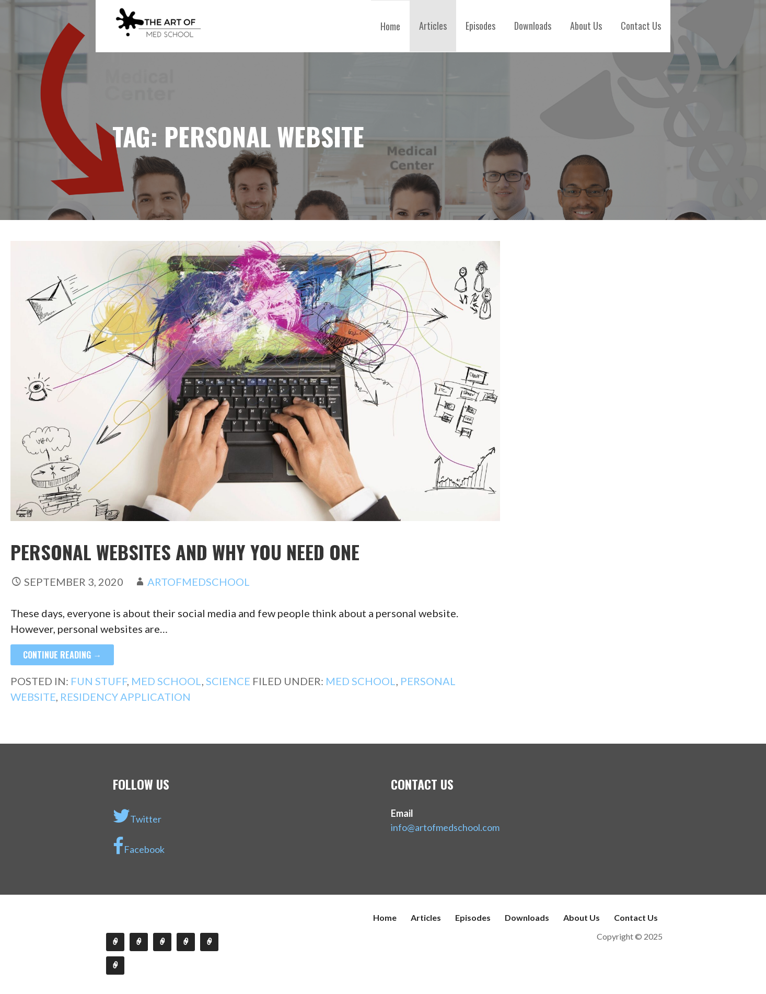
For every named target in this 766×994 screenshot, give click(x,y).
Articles (433, 25)
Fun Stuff (99, 681)
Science (228, 681)
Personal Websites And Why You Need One (184, 551)
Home (390, 26)
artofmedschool (198, 581)
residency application (125, 696)
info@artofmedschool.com (445, 827)
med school (361, 681)
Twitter (137, 815)
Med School (166, 681)
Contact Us (641, 25)
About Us (586, 25)
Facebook (139, 846)
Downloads (532, 25)
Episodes (480, 25)
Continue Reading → (62, 655)
